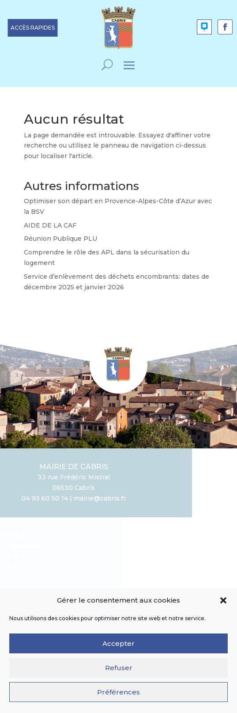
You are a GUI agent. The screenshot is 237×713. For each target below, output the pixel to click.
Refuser (118, 671)
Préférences (118, 696)
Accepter (118, 647)
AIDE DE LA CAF (50, 225)
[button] (223, 604)
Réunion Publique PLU (60, 239)
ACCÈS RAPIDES (33, 27)
